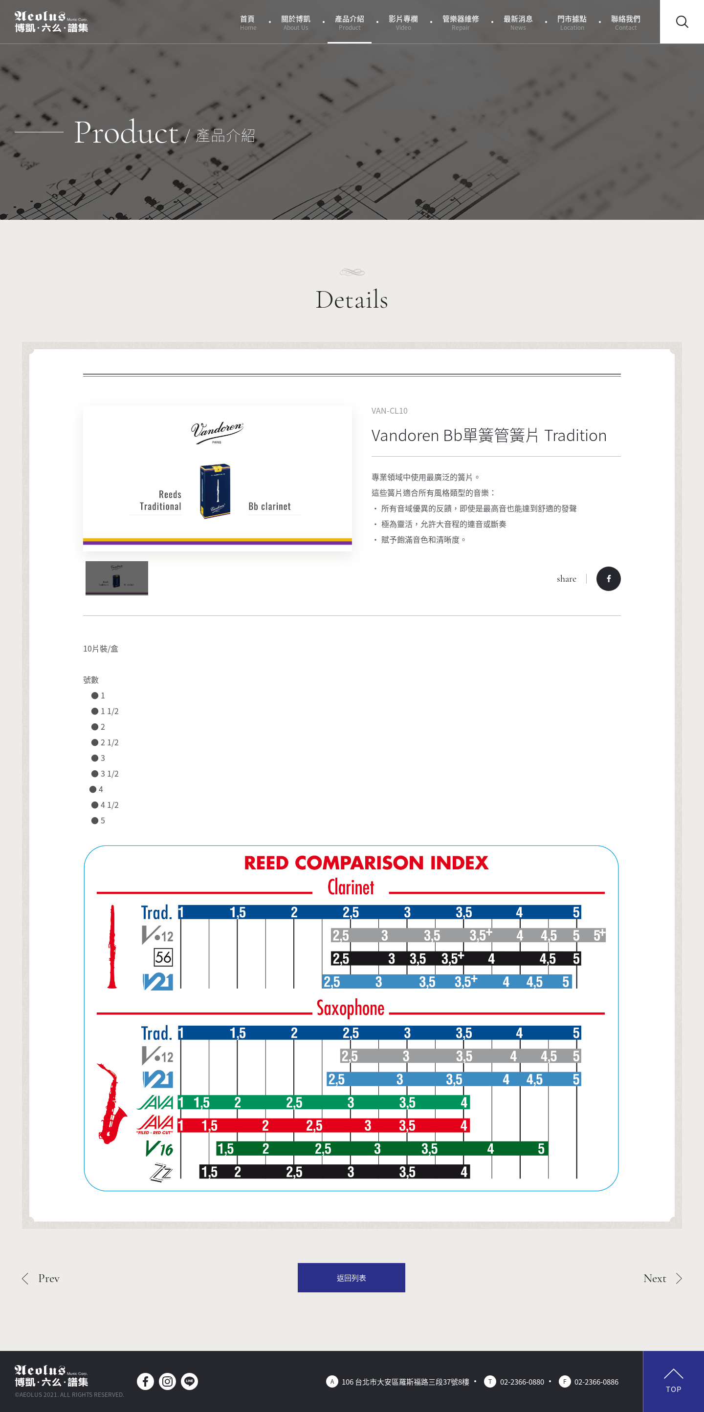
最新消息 (518, 22)
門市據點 (572, 22)
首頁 (248, 22)
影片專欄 (403, 22)
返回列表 (351, 1277)
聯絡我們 (625, 22)
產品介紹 (349, 22)
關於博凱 (295, 22)
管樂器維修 (460, 22)
